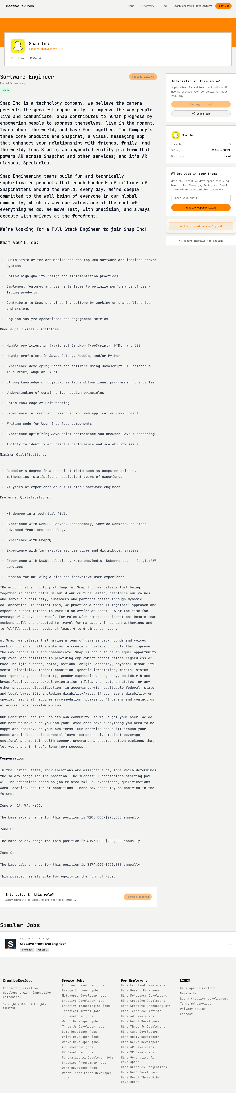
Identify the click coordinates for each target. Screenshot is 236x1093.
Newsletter (189, 993)
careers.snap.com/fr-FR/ (46, 49)
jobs (83, 985)
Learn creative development (192, 6)
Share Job (201, 113)
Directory (147, 6)
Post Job (223, 6)
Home (131, 6)
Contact (186, 1014)
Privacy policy (193, 1009)
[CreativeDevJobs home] (19, 5)
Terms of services (195, 1004)
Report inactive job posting (201, 240)
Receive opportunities (200, 207)
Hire (143, 985)
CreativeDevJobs (17, 980)
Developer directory (197, 988)
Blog (164, 6)
